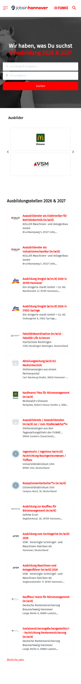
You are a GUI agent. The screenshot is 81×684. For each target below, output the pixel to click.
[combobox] (40, 66)
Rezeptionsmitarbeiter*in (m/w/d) (44, 483)
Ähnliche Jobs (15, 659)
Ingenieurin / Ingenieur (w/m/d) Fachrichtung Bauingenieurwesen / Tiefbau (44, 456)
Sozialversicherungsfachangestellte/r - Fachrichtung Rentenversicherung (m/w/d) (46, 632)
